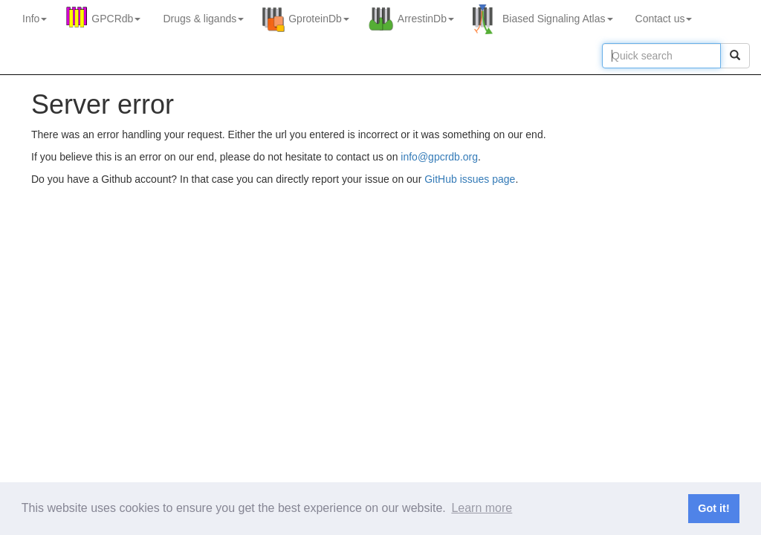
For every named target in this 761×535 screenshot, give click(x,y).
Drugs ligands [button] (203, 19)
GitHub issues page (469, 179)
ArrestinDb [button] (426, 19)
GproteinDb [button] (318, 19)
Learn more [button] (481, 508)
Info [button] (34, 19)
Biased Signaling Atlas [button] (557, 19)
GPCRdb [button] (115, 19)
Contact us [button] (664, 19)
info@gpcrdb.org (439, 157)
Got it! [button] (713, 508)
